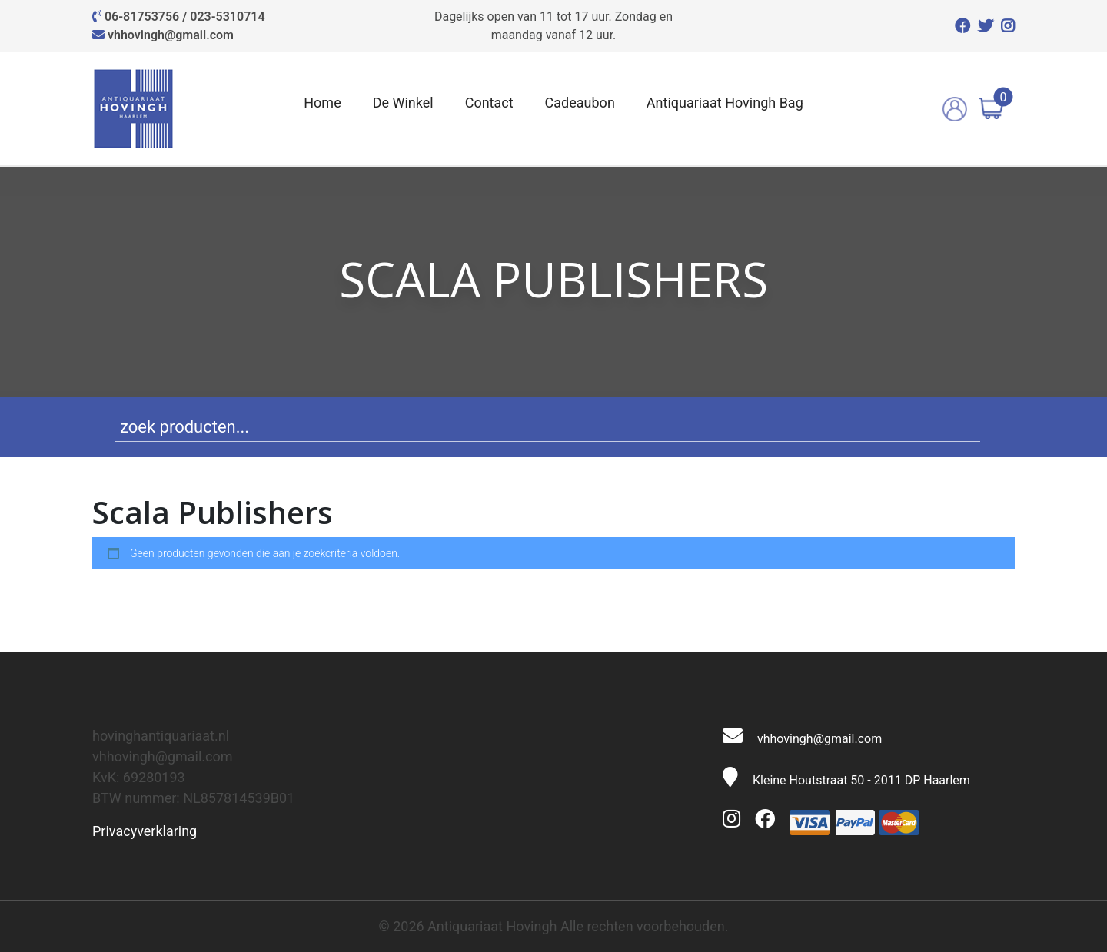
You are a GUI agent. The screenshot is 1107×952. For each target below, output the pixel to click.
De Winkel (403, 103)
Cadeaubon (580, 103)
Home (322, 103)
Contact (489, 103)
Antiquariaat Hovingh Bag (725, 103)
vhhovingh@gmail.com (171, 35)
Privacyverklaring (144, 831)
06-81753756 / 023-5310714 (185, 16)
